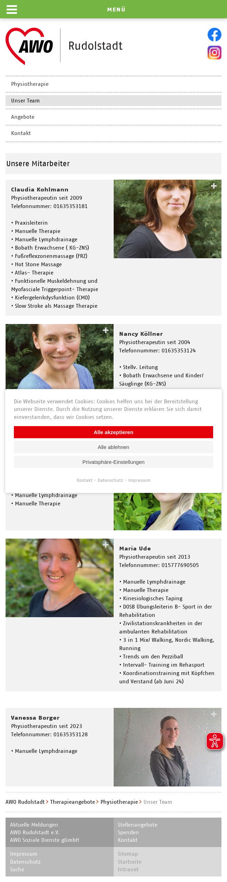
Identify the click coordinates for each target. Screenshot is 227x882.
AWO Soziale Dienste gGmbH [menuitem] (44, 840)
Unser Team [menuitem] (25, 100)
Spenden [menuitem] (128, 832)
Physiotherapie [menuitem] (30, 84)
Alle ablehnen (113, 447)
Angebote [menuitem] (22, 117)
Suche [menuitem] (17, 869)
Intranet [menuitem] (128, 869)
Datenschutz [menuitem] (25, 861)
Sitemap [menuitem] (128, 853)
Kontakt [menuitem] (21, 133)
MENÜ (116, 9)
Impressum (139, 480)
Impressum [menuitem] (23, 853)
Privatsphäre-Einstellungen (113, 462)
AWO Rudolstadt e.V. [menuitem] (35, 832)
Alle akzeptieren (113, 432)
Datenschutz (110, 480)
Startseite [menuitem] (129, 861)
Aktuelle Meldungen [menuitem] (34, 824)
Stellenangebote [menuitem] (137, 824)
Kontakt (85, 480)
